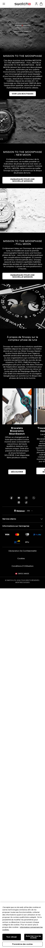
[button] (3, 3)
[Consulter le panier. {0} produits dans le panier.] (41, 3)
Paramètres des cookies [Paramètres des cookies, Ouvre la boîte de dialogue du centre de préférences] (22, 944)
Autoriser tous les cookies (33, 937)
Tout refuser (11, 937)
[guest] (36, 3)
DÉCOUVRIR (17, 472)
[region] (22, 925)
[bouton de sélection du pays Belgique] (19, 510)
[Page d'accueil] (22, 3)
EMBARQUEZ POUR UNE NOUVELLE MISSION (22, 180)
